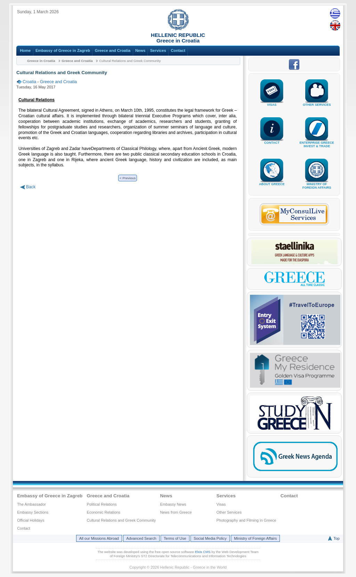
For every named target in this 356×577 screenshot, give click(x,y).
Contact (178, 50)
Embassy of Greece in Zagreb (62, 50)
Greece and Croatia (113, 50)
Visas (221, 504)
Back (30, 186)
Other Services (229, 512)
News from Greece (176, 512)
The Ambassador (31, 504)
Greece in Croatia (41, 61)
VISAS (272, 102)
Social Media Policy (210, 538)
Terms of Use (175, 538)
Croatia (29, 81)
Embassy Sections (32, 512)
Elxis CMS (203, 552)
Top (336, 538)
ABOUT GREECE (272, 181)
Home (25, 50)
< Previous (128, 178)
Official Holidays (30, 520)
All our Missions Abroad (99, 538)
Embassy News (173, 504)
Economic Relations (103, 512)
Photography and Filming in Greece (246, 520)
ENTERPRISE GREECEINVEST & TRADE (317, 142)
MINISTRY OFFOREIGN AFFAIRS (316, 183)
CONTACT (272, 140)
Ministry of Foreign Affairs (255, 538)
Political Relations (101, 504)
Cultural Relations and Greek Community (121, 520)
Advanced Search (141, 538)
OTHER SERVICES (316, 102)
